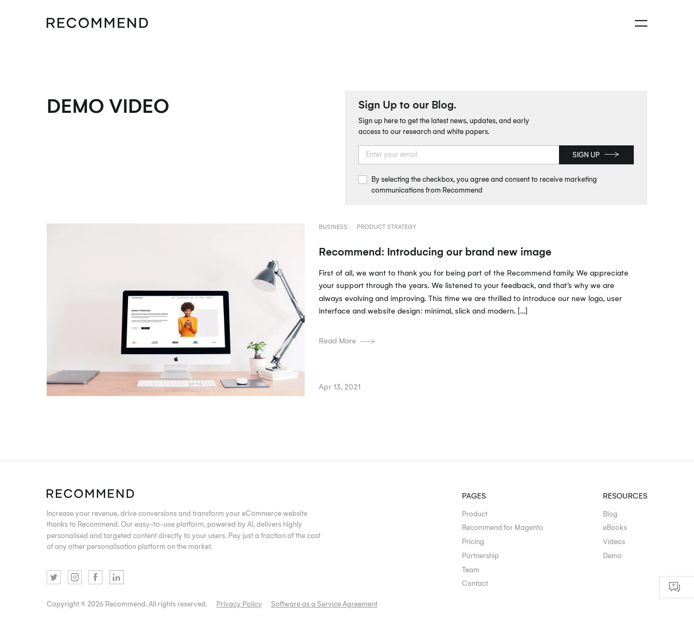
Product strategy (386, 226)
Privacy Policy (239, 603)
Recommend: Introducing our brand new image (435, 251)
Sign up (596, 154)
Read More (347, 340)
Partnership (480, 555)
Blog (610, 513)
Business (333, 226)
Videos (614, 541)
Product (474, 513)
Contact (475, 583)
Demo (612, 555)
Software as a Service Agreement (324, 603)
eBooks (615, 527)
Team (470, 569)
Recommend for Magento (502, 527)
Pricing (473, 541)
